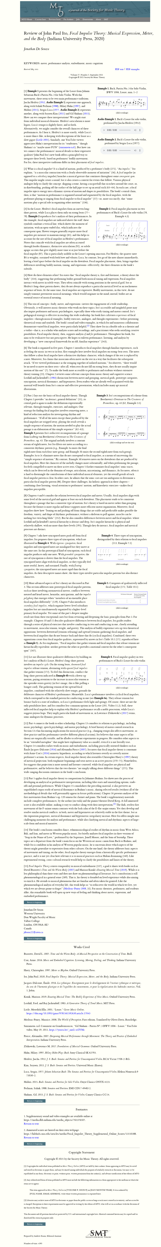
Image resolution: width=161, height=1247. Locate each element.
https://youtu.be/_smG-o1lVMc (67, 1029)
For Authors (68, 19)
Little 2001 (42, 139)
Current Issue (40, 19)
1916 (53, 749)
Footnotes (82, 1109)
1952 (42, 102)
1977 (56, 110)
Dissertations (88, 19)
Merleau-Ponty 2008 (75, 888)
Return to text (31, 1123)
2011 (61, 113)
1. (25, 1116)
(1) (88, 325)
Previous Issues (55, 19)
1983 (53, 378)
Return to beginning (34, 902)
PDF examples (132, 69)
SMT (106, 19)
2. (25, 1130)
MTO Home (27, 19)
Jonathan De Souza (36, 49)
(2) (114, 804)
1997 (76, 106)
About (98, 19)
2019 (123, 870)
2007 (83, 749)
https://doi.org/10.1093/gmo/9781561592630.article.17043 (58, 1013)
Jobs (78, 19)
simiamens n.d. (67, 147)
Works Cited (82, 947)
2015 (35, 110)
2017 (124, 713)
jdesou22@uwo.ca (33, 932)
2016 (46, 753)
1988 (55, 106)
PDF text (119, 69)
